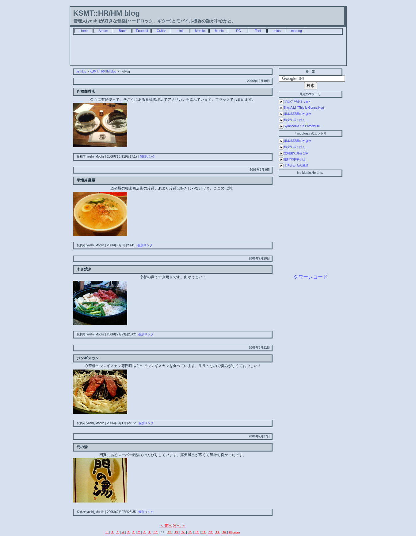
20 (224, 532)
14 (183, 532)
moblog (296, 31)
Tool (258, 31)
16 (197, 532)
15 (190, 532)
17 (203, 532)
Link (180, 31)
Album (103, 31)
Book (122, 31)
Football (142, 31)
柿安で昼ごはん (294, 120)
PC (238, 31)
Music (219, 31)
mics (277, 31)
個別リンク (147, 156)
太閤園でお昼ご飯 (296, 153)
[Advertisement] (208, 51)
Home (83, 31)
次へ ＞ (179, 525)
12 (169, 532)
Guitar (161, 31)
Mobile (200, 31)
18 (210, 532)
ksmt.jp (81, 71)
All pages (234, 532)
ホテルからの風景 (296, 165)
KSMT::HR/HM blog (106, 13)
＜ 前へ (166, 525)
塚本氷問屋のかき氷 (297, 113)
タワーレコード (310, 277)
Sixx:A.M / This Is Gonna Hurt (304, 107)
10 (155, 532)
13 (176, 532)
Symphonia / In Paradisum (302, 126)
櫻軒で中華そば (294, 159)
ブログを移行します (297, 101)
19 (217, 532)
